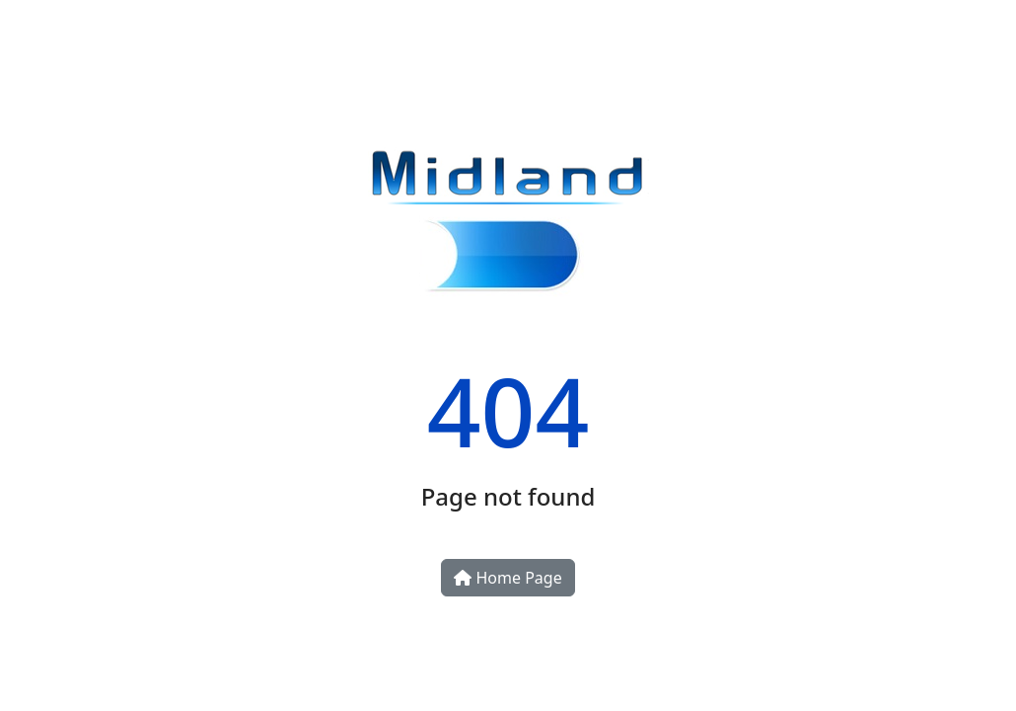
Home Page (507, 578)
